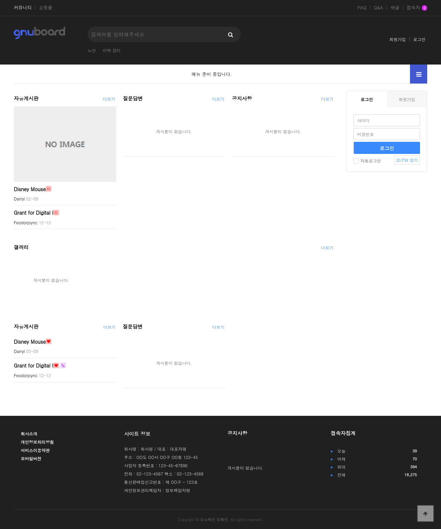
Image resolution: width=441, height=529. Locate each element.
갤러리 (21, 247)
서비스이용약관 (35, 450)
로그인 (419, 39)
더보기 (109, 99)
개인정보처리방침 (37, 442)
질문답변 (133, 98)
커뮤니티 (23, 7)
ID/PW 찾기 (407, 160)
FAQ (361, 7)
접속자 (417, 8)
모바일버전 (31, 458)
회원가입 (397, 39)
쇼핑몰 (45, 7)
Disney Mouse (30, 188)
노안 (92, 50)
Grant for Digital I (33, 212)
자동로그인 (367, 161)
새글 (394, 7)
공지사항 (242, 98)
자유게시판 (26, 98)
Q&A (378, 7)
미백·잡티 (112, 50)
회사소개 (29, 434)
